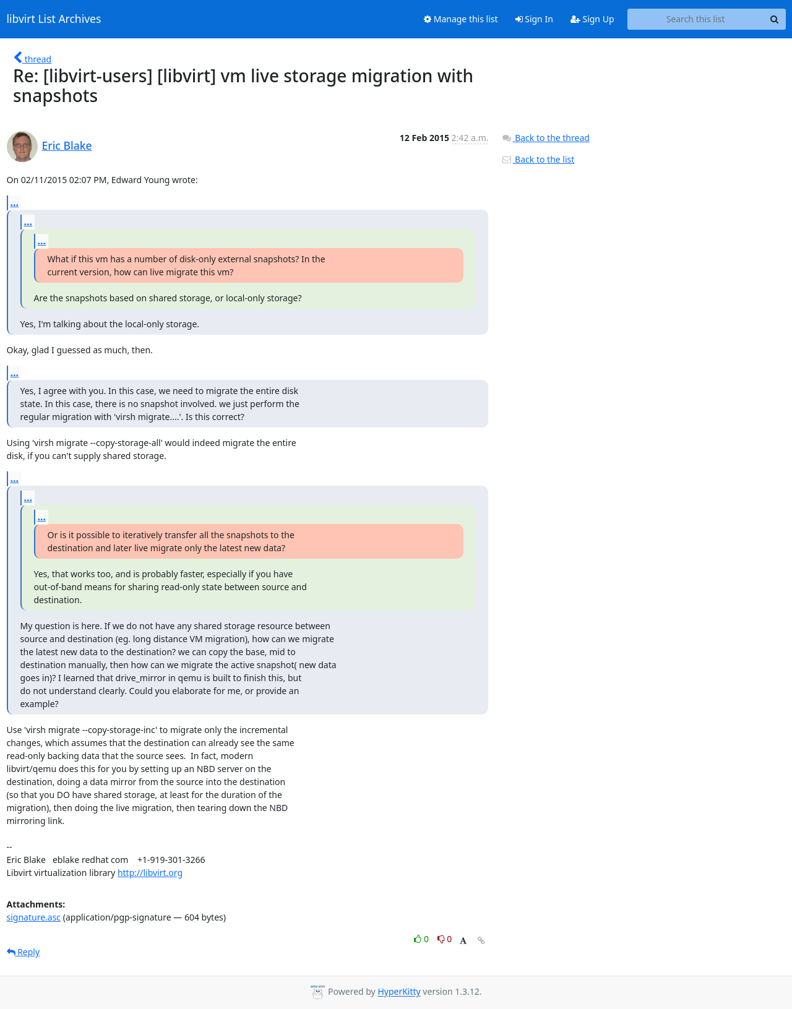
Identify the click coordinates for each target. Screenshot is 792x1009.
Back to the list (537, 159)
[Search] (775, 19)
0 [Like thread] (422, 939)
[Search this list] (695, 19)
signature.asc (34, 917)
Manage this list (461, 19)
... (15, 202)
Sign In (534, 19)
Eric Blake (67, 145)
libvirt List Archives (54, 19)
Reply (23, 952)
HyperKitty (398, 992)
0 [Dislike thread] (444, 939)
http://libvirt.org (150, 872)
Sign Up (592, 19)
